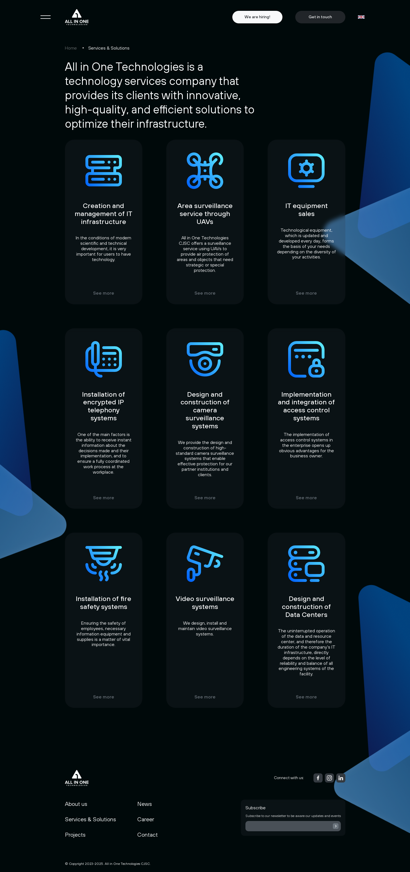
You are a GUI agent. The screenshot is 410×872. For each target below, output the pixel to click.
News (144, 803)
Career (145, 819)
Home (71, 47)
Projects (75, 834)
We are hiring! (257, 17)
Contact (147, 834)
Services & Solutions (90, 819)
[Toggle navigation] (45, 17)
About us (76, 803)
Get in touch (320, 17)
